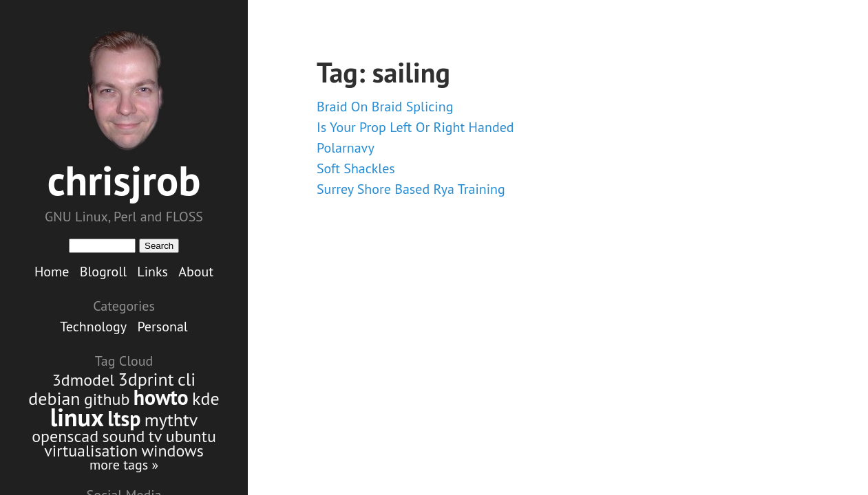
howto (161, 397)
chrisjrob (124, 180)
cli (186, 379)
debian (54, 398)
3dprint (146, 379)
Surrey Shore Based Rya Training (411, 189)
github (106, 399)
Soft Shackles (356, 168)
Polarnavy (345, 148)
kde (206, 398)
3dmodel (83, 379)
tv (155, 436)
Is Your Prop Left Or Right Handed (415, 127)
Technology (93, 327)
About (195, 271)
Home (52, 271)
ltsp (123, 418)
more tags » (123, 465)
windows (172, 450)
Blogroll (103, 271)
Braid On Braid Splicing (385, 107)
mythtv (171, 419)
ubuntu (191, 436)
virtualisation (91, 450)
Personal (162, 327)
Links (152, 271)
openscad (65, 436)
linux (77, 417)
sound (123, 436)
